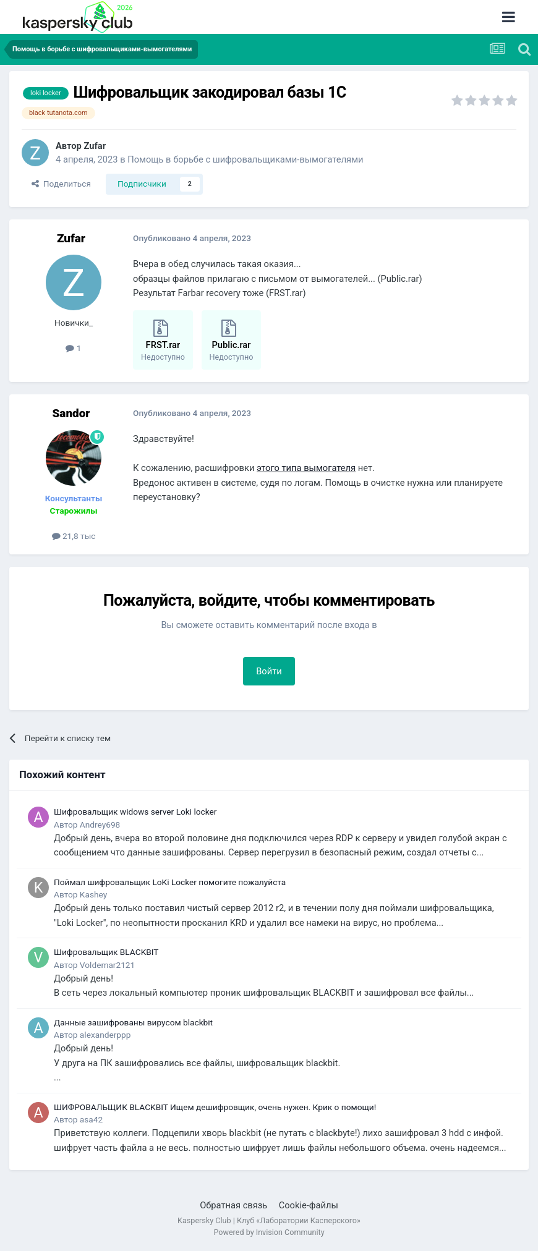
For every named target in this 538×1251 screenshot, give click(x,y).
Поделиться (61, 184)
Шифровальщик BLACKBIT (106, 952)
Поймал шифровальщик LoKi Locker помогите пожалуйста (170, 882)
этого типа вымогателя (306, 467)
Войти (269, 671)
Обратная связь (233, 1205)
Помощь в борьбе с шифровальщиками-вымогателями (245, 159)
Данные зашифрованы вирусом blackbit (133, 1022)
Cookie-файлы (308, 1205)
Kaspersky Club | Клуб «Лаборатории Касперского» (269, 1220)
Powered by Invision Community (268, 1232)
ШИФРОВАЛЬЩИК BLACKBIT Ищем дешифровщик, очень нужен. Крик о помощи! (215, 1107)
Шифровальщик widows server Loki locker (135, 811)
